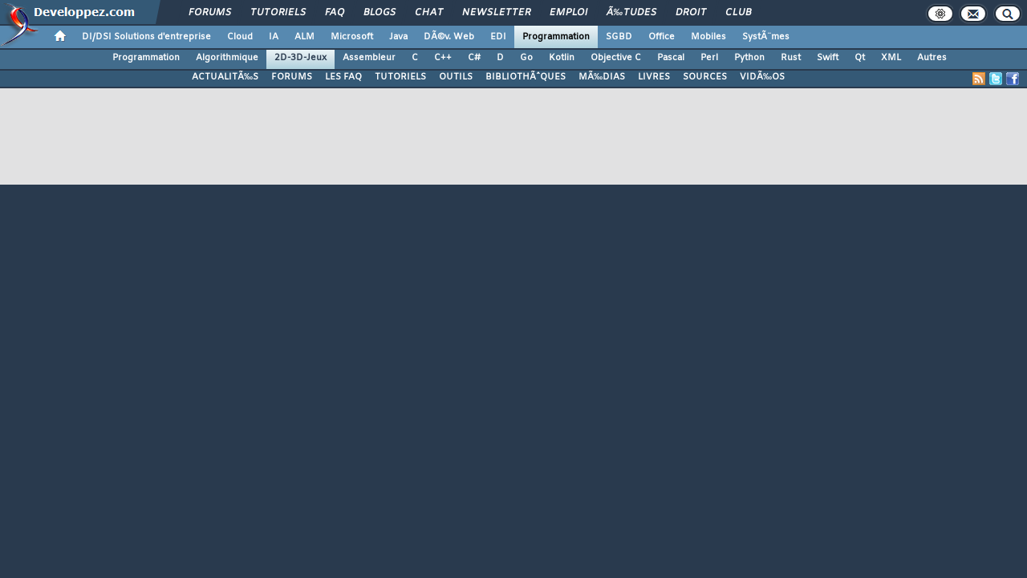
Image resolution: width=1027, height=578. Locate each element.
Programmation (556, 37)
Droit (691, 12)
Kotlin (561, 57)
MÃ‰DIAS (601, 77)
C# (474, 57)
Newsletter (496, 12)
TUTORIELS (400, 77)
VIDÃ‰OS (762, 77)
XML (891, 57)
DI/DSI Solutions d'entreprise (146, 37)
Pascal (670, 57)
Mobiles (708, 37)
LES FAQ (343, 77)
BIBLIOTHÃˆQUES (525, 77)
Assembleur (369, 57)
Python (749, 57)
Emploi (568, 12)
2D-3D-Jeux (300, 57)
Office (661, 37)
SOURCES (705, 77)
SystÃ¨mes (766, 37)
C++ (443, 57)
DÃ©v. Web (449, 37)
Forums (210, 12)
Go (526, 57)
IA (273, 37)
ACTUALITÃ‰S (225, 77)
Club (738, 12)
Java (398, 37)
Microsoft (352, 37)
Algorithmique (227, 57)
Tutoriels (278, 12)
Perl (709, 57)
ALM (304, 37)
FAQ (334, 12)
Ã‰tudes (631, 12)
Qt (859, 57)
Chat (428, 12)
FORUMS (291, 77)
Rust (791, 57)
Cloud (240, 37)
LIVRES (654, 77)
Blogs (379, 12)
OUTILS (456, 77)
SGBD (619, 37)
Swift (827, 57)
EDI (498, 37)
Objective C (616, 57)
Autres (932, 57)
